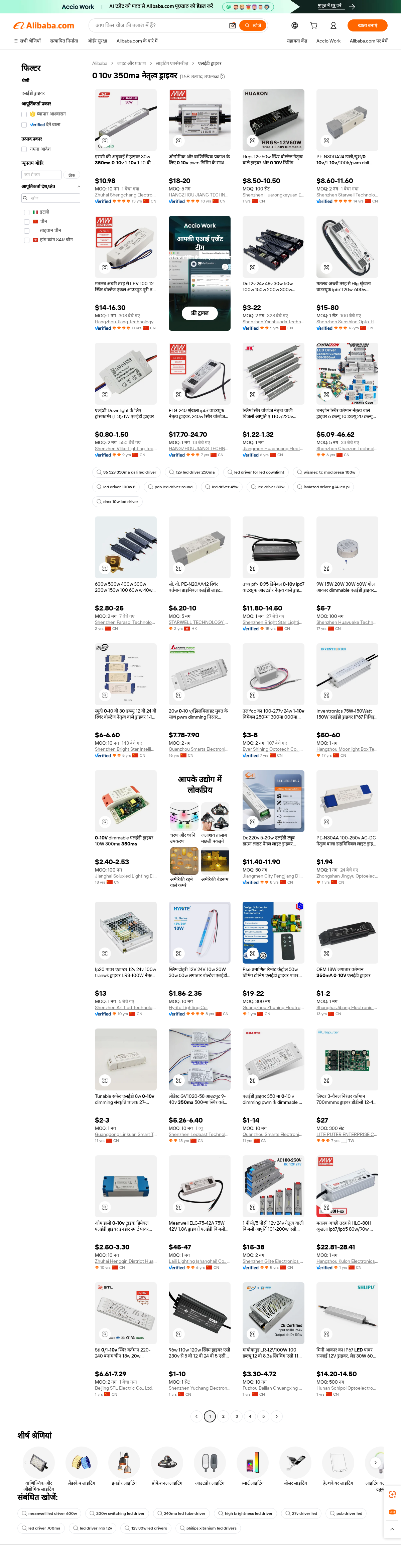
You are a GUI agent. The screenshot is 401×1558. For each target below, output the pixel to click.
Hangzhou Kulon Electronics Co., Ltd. (347, 1261)
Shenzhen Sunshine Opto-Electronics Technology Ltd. (347, 321)
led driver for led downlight (256, 472)
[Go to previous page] (196, 1416)
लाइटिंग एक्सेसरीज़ (172, 63)
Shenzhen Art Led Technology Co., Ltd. (126, 1007)
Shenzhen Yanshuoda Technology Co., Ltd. (273, 321)
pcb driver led (346, 1513)
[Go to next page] (277, 1416)
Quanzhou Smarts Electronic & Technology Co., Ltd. (200, 749)
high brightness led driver (245, 1513)
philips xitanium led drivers (208, 1528)
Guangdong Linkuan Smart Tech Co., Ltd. (126, 1134)
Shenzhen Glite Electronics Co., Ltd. (273, 1261)
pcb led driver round (170, 487)
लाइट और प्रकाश (131, 63)
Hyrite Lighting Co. (188, 1007)
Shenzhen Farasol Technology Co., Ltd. (126, 622)
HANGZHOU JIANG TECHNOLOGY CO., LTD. (200, 194)
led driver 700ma (41, 1528)
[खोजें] (252, 25)
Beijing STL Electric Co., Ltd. (124, 1388)
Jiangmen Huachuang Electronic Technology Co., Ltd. (273, 448)
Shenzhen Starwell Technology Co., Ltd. (347, 194)
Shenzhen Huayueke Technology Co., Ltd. (347, 622)
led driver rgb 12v (92, 1528)
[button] (233, 25)
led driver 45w (221, 487)
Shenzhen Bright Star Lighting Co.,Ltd (273, 622)
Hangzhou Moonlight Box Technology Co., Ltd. (347, 749)
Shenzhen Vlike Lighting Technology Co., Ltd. (126, 448)
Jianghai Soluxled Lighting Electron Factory (126, 876)
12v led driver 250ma (192, 472)
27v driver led (301, 1513)
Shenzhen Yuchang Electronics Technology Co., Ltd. (200, 1388)
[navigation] (50, 740)
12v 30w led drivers (146, 1528)
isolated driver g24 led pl (323, 487)
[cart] (315, 26)
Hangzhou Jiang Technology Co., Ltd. (126, 321)
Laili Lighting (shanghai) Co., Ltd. (200, 1261)
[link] (392, 1494)
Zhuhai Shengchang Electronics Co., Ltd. (126, 194)
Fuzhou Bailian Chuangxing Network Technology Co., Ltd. (273, 1388)
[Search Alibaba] (159, 25)
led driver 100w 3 (116, 487)
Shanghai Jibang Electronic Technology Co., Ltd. (347, 1007)
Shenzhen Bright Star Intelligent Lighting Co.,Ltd (126, 749)
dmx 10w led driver (117, 501)
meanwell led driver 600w (49, 1513)
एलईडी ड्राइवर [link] (210, 63)
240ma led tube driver (181, 1513)
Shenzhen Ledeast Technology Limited (200, 1134)
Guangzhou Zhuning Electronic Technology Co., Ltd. (273, 1007)
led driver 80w (267, 487)
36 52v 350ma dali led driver (126, 472)
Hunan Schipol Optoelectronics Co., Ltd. (347, 1388)
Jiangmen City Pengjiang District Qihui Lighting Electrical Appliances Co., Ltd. (273, 876)
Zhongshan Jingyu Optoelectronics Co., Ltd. (347, 876)
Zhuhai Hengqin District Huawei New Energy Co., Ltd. (126, 1261)
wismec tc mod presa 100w (326, 472)
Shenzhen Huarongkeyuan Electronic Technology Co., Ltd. (273, 194)
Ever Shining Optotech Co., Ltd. (273, 749)
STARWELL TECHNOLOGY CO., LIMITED (200, 622)
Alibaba (99, 63)
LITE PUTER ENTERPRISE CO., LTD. (347, 1134)
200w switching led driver (117, 1513)
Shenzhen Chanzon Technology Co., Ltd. (347, 448)
